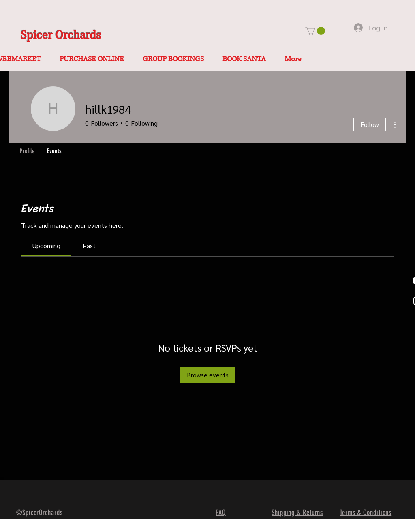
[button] (315, 31)
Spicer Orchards (61, 35)
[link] (46, 245)
